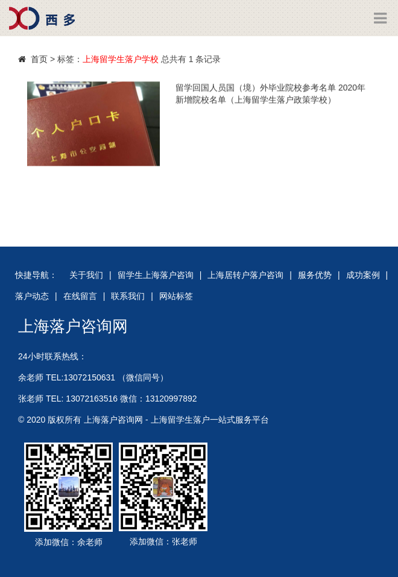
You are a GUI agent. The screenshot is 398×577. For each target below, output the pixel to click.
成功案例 (363, 275)
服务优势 (315, 275)
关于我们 (86, 275)
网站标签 (176, 296)
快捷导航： (36, 275)
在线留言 (80, 296)
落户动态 (32, 296)
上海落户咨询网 (73, 326)
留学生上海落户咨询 (156, 275)
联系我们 (128, 296)
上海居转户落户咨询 (245, 275)
